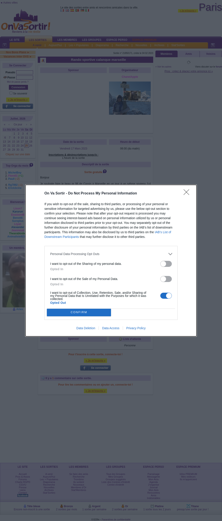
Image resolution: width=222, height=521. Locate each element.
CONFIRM (79, 312)
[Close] (188, 193)
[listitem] (111, 254)
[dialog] (111, 260)
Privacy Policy (136, 328)
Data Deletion (85, 328)
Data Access (110, 328)
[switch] (166, 264)
